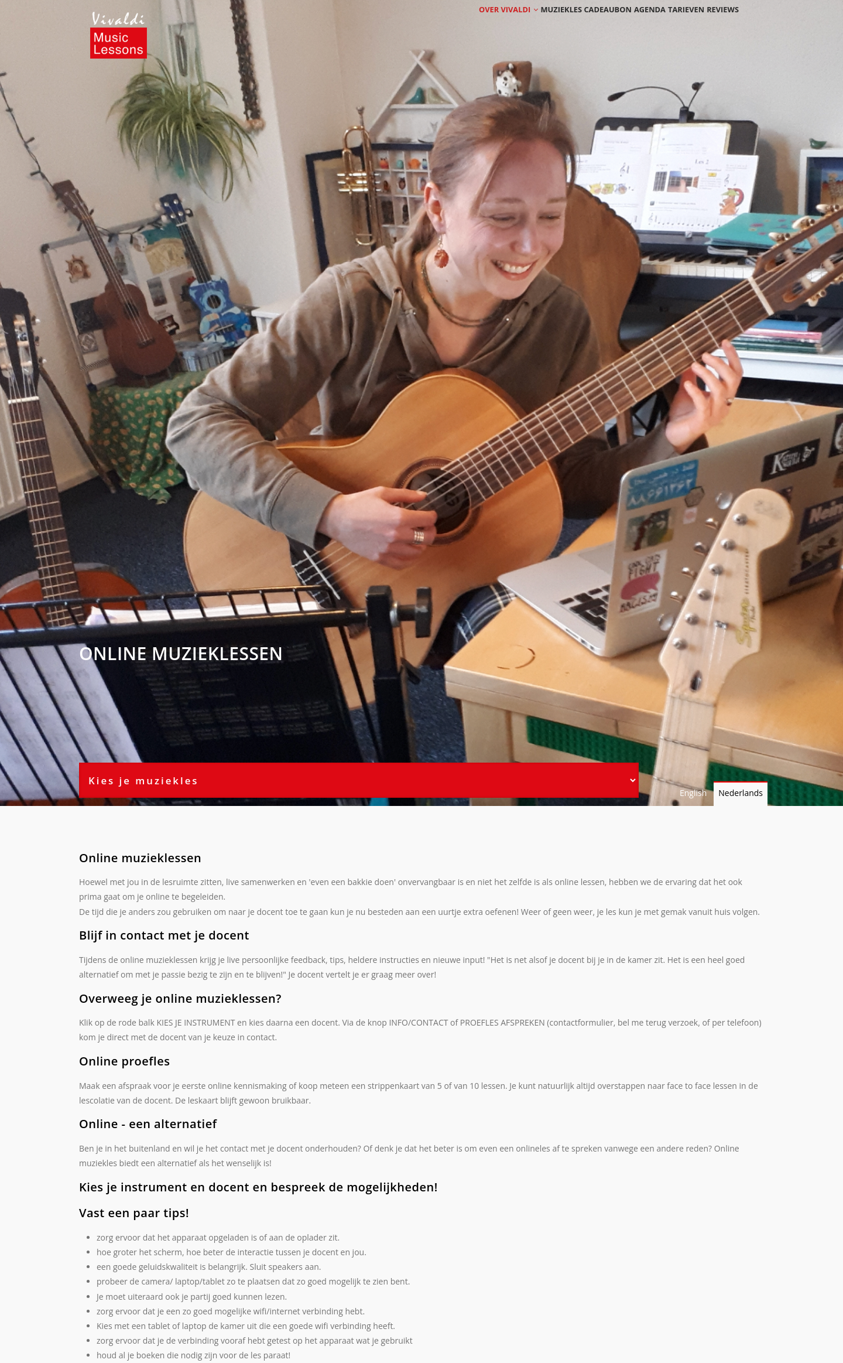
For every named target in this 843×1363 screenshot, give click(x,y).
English (693, 792)
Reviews (718, 25)
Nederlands (740, 792)
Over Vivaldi (475, 25)
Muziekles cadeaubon (557, 25)
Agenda (628, 25)
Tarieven (673, 25)
